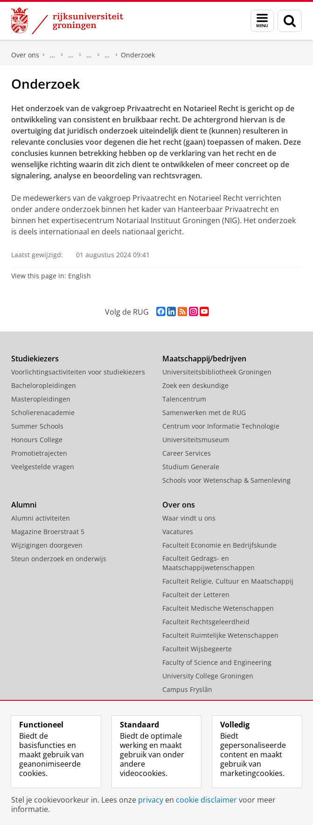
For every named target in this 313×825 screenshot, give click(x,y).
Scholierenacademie (43, 412)
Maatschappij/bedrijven (204, 358)
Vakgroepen (89, 55)
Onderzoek (138, 54)
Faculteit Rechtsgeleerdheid (52, 55)
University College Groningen (207, 675)
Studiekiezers (35, 358)
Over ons (25, 54)
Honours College (37, 439)
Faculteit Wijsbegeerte (197, 648)
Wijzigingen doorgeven (47, 545)
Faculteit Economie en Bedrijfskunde (219, 545)
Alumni (23, 504)
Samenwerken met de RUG (204, 412)
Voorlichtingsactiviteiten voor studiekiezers (78, 371)
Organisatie (71, 55)
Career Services (186, 453)
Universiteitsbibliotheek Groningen (216, 371)
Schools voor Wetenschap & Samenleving (226, 480)
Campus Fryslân (187, 689)
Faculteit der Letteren (196, 594)
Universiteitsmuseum (195, 439)
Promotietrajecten (39, 453)
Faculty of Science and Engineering (216, 662)
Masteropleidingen (40, 399)
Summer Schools (37, 426)
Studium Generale (190, 466)
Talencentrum (184, 399)
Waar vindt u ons (189, 518)
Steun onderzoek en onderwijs (58, 558)
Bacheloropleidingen (43, 385)
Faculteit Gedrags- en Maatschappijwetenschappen (208, 563)
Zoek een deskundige (195, 385)
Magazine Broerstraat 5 (47, 531)
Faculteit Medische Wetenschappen (218, 608)
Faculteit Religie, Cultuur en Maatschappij (227, 581)
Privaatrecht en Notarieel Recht (107, 55)
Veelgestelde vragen (42, 466)
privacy (150, 800)
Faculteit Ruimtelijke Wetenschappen (220, 635)
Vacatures (177, 531)
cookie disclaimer (206, 800)
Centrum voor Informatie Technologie (220, 426)
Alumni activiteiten (40, 518)
